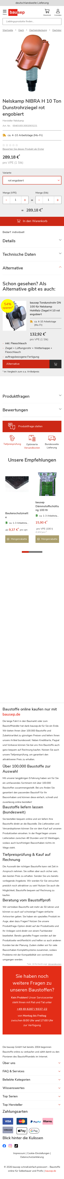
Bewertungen (15, 410)
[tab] (32, 241)
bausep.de (50, 1171)
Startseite (8, 30)
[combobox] (32, 21)
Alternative (13, 268)
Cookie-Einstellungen (38, 1153)
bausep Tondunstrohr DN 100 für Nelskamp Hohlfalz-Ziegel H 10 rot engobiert (45, 308)
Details (9, 241)
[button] (25, 552)
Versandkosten (32, 447)
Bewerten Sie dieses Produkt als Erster (23, 149)
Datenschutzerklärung (32, 1157)
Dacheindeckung (38, 30)
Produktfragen (16, 396)
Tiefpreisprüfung (12, 444)
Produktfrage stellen (30, 426)
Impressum (19, 1153)
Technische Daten (19, 254)
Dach (21, 30)
